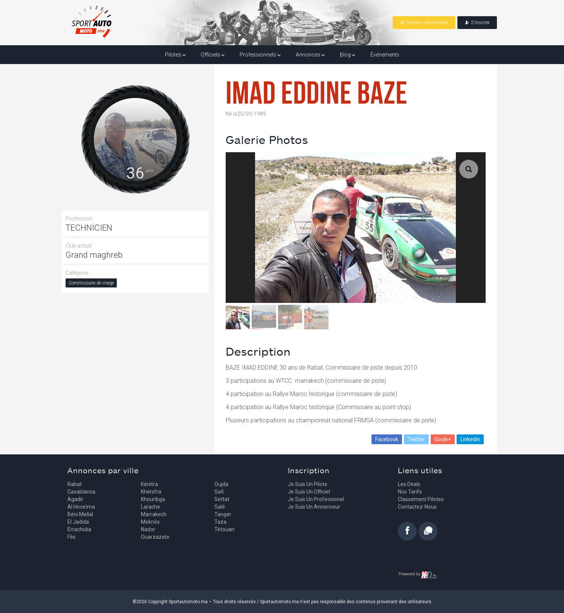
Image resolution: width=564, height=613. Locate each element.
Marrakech (154, 514)
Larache (150, 507)
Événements (384, 55)
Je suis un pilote (307, 484)
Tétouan (224, 529)
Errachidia (79, 529)
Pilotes (175, 55)
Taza (220, 522)
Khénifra (151, 492)
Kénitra (149, 484)
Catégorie (77, 273)
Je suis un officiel (309, 492)
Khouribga (153, 499)
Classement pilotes (421, 499)
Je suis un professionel (316, 499)
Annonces (310, 55)
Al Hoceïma (81, 507)
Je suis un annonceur (314, 507)
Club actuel (79, 246)
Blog (347, 55)
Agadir (75, 499)
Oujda (221, 484)
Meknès (150, 522)
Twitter (416, 439)
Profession (79, 219)
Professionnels (260, 55)
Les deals (409, 484)
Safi (219, 492)
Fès (71, 537)
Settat (221, 499)
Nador (148, 529)
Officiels (213, 55)
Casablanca (81, 492)
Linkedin (470, 439)
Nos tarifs (410, 492)
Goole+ (442, 439)
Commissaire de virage (91, 283)
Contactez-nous (417, 507)
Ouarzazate (155, 537)
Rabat (74, 484)
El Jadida (78, 522)
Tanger (222, 514)
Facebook (386, 439)
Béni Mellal (80, 514)
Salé (219, 507)
